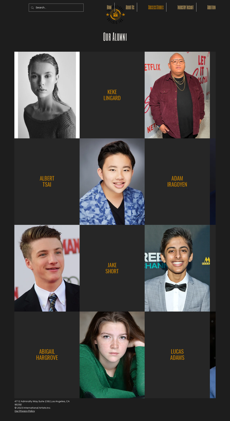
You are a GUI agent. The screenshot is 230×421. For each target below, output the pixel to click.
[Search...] (56, 7)
